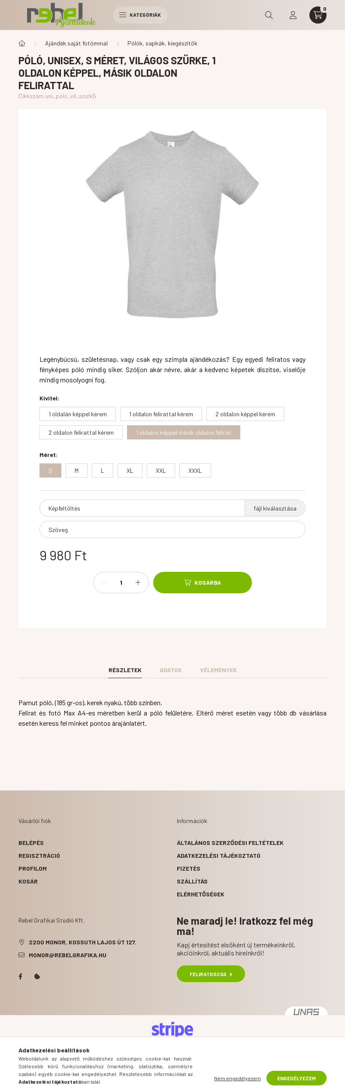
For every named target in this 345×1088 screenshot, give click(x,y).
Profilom (32, 868)
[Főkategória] (21, 43)
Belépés (31, 842)
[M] (77, 470)
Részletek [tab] (125, 669)
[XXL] (161, 470)
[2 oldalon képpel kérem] (245, 414)
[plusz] (137, 582)
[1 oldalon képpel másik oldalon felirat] (183, 432)
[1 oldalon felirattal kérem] (161, 414)
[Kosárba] (202, 582)
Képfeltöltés (64, 508)
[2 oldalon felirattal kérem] (81, 432)
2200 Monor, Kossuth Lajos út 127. (82, 942)
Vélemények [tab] (218, 669)
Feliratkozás (211, 974)
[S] (50, 470)
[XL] (130, 470)
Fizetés (188, 868)
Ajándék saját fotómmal (76, 43)
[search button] (269, 15)
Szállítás (192, 881)
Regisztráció (39, 855)
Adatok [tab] (171, 669)
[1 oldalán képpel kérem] (77, 414)
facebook (20, 976)
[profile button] (293, 15)
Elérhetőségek (200, 894)
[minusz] (104, 582)
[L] (102, 470)
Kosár (28, 881)
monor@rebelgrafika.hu (67, 955)
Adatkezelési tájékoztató (218, 855)
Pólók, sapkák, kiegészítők (162, 43)
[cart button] (318, 15)
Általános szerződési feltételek (230, 842)
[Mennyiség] (121, 582)
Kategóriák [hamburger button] (140, 15)
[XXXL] (195, 470)
